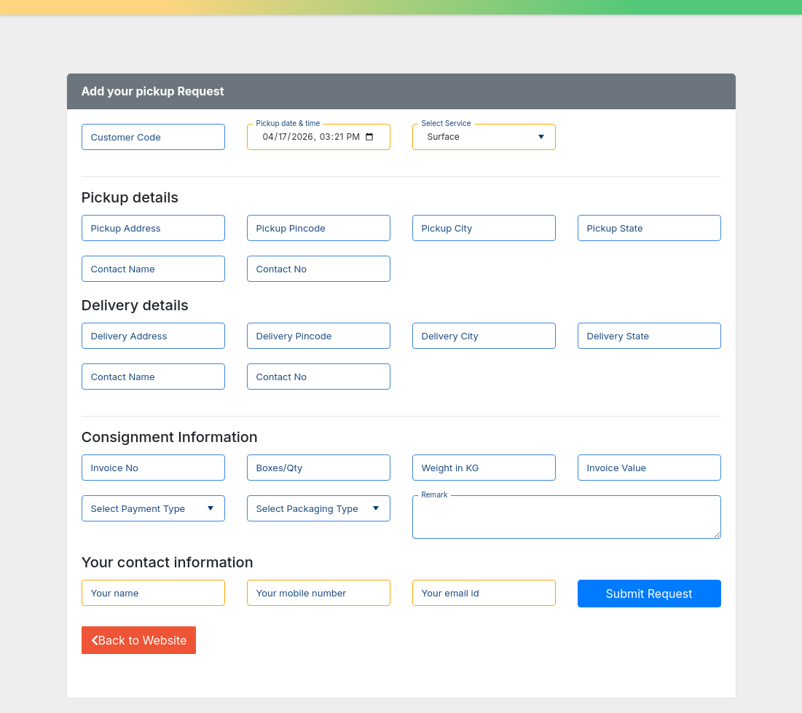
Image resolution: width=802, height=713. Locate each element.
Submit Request (649, 593)
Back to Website (139, 640)
